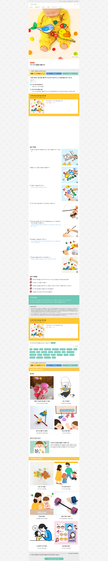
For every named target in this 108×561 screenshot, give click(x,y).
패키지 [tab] (31, 7)
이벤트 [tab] (48, 7)
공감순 (73, 346)
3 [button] (55, 60)
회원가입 (64, 1)
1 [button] (51, 60)
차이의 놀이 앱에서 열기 (54, 559)
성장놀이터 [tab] (37, 7)
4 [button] (57, 60)
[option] (54, 34)
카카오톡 (35, 73)
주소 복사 (70, 73)
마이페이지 (76, 1)
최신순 (76, 346)
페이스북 (52, 73)
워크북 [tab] (43, 7)
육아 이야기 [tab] (54, 7)
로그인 (60, 1)
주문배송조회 (70, 1)
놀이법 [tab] (60, 7)
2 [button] (53, 60)
